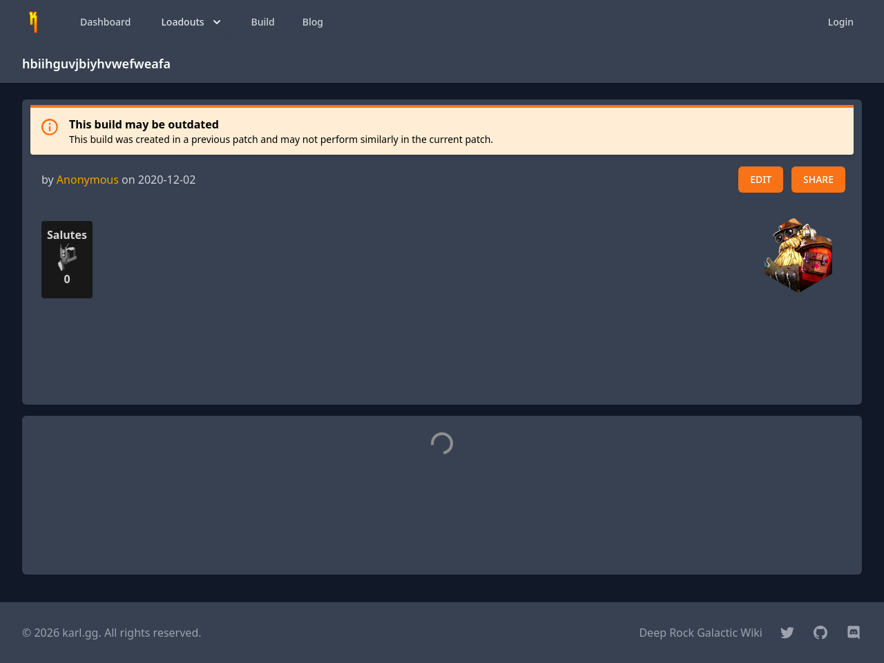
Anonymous (88, 179)
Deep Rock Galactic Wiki (700, 632)
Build (263, 21)
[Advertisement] (442, 363)
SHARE (818, 179)
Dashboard (105, 21)
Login (841, 21)
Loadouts (192, 22)
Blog (312, 21)
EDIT (760, 179)
